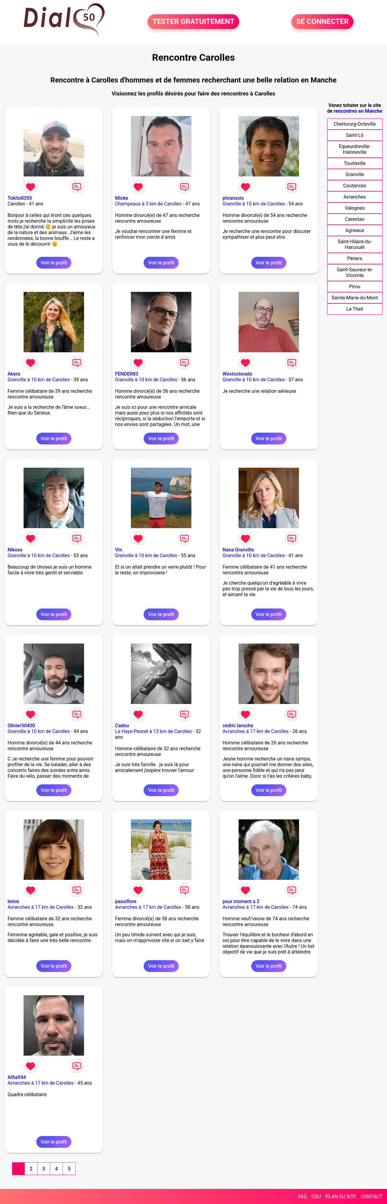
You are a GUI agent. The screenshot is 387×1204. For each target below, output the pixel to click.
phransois (233, 198)
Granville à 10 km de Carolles (254, 204)
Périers (354, 258)
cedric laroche (238, 725)
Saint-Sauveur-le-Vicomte (355, 272)
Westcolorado (237, 374)
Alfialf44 (17, 1077)
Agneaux (354, 230)
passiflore (126, 901)
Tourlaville (355, 163)
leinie (13, 901)
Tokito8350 (20, 198)
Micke (121, 198)
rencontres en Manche (358, 111)
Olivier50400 (21, 725)
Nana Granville (238, 550)
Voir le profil (54, 263)
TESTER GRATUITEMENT (193, 22)
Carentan (354, 219)
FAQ (302, 1196)
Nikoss (15, 550)
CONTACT (371, 1196)
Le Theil (354, 309)
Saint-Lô (354, 135)
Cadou (122, 725)
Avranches (354, 197)
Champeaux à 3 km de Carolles (148, 204)
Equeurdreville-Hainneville (354, 149)
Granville (355, 174)
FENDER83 (126, 374)
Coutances (354, 186)
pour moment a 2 (241, 901)
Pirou (354, 286)
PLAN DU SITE (341, 1196)
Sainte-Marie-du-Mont (355, 298)
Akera (14, 374)
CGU (316, 1196)
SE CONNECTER (322, 22)
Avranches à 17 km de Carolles (256, 731)
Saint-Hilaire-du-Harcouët (355, 244)
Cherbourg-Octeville (354, 124)
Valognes (355, 208)
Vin (118, 550)
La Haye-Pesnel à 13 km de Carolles (153, 731)
